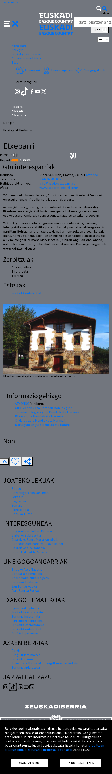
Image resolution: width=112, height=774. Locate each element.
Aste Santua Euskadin (27, 590)
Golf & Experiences (25, 633)
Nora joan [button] (19, 45)
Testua (104, 13)
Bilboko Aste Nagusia (27, 569)
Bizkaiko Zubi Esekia (26, 535)
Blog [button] (15, 62)
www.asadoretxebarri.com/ (58, 187)
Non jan (17, 111)
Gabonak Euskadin (25, 582)
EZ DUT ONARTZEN (80, 763)
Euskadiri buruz (23, 659)
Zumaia (17, 505)
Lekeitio (17, 497)
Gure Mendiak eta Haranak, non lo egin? (43, 408)
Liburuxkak (28, 70)
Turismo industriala (26, 616)
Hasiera (17, 107)
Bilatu (100, 30)
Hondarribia (20, 509)
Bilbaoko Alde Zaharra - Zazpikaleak (38, 544)
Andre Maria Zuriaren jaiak (30, 578)
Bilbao (16, 488)
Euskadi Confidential (26, 293)
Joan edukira (9, 2)
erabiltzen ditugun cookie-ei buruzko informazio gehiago (54, 747)
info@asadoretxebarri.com (58, 183)
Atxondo (92, 175)
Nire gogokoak (89, 70)
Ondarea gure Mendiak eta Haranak (40, 420)
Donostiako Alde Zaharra (29, 552)
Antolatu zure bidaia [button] (26, 58)
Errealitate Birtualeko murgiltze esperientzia (45, 663)
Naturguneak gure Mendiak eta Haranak (43, 425)
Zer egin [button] (17, 50)
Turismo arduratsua (26, 667)
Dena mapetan (57, 70)
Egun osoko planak (25, 608)
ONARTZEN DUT (29, 763)
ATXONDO (22, 403)
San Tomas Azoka (24, 586)
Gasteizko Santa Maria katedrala (35, 539)
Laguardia (19, 501)
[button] (11, 23)
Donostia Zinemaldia (27, 573)
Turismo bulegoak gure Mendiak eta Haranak (47, 412)
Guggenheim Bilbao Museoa (32, 531)
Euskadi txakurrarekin (27, 612)
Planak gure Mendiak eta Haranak (39, 416)
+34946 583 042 (50, 179)
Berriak (17, 650)
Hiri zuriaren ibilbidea (27, 620)
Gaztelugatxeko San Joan (30, 493)
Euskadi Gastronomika (28, 625)
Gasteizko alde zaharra (28, 548)
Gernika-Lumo (22, 514)
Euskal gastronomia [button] (26, 54)
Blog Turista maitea (26, 655)
